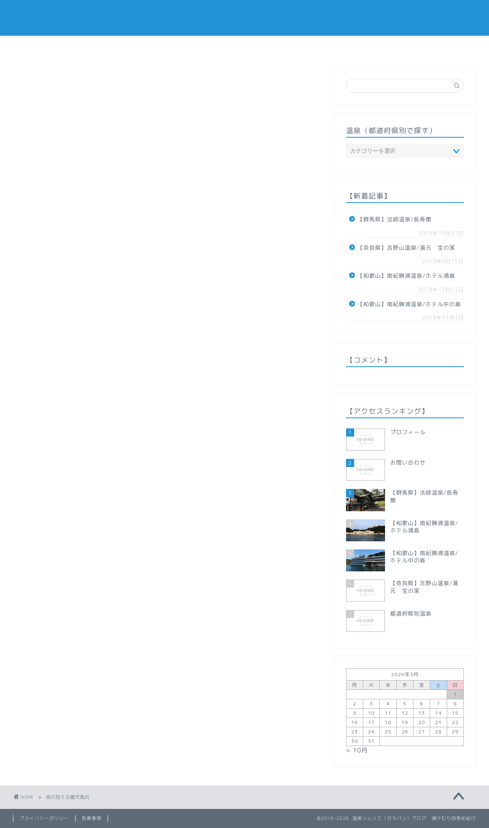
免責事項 (92, 818)
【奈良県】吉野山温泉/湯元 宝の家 (406, 247)
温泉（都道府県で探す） (208, 46)
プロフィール (276, 46)
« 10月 (357, 750)
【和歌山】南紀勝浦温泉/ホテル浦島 (406, 275)
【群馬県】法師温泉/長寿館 (394, 219)
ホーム (145, 46)
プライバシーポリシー (44, 818)
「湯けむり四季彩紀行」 (244, 17)
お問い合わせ (335, 46)
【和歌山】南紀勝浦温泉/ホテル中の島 (409, 304)
